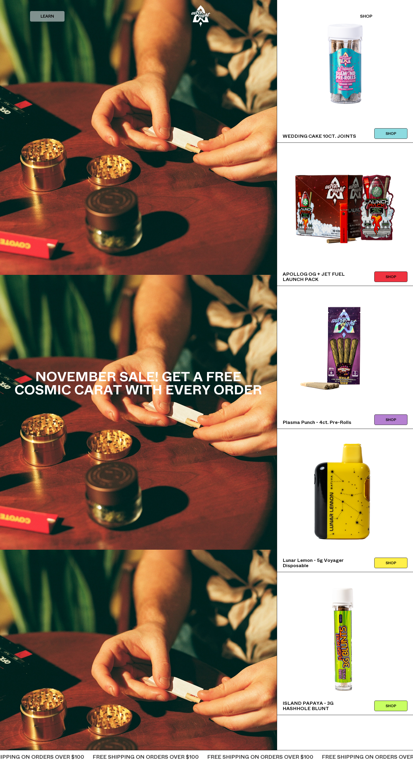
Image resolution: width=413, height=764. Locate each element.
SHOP (366, 16)
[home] (200, 16)
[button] (47, 16)
